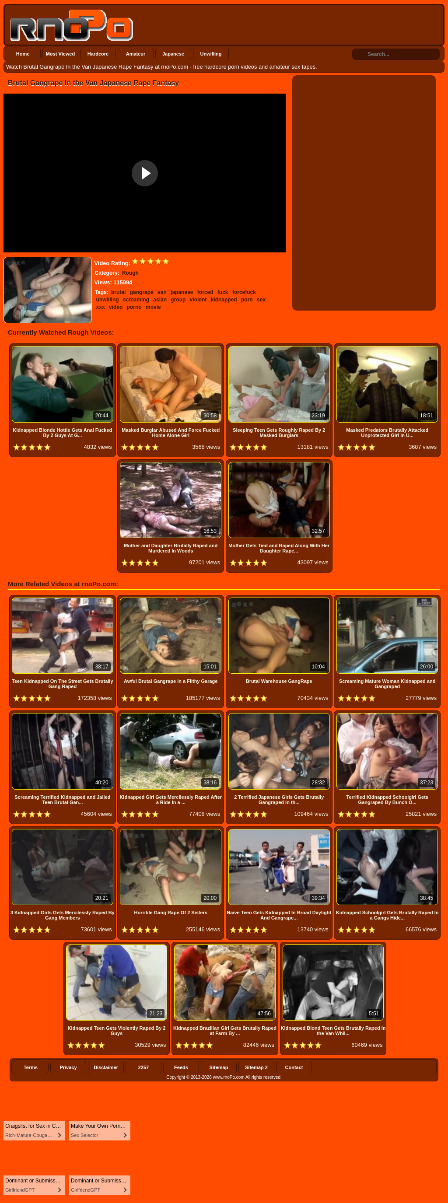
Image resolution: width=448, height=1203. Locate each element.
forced (205, 292)
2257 (143, 1067)
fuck (222, 292)
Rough (130, 273)
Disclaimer (106, 1067)
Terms (31, 1067)
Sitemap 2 (256, 1067)
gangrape (142, 292)
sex (261, 300)
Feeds (181, 1067)
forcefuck (244, 292)
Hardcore (98, 53)
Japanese (173, 53)
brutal (118, 292)
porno (134, 307)
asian (160, 300)
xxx (100, 307)
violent (198, 300)
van (162, 292)
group (178, 300)
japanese (182, 292)
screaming (136, 300)
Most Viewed (60, 53)
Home (23, 53)
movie (153, 307)
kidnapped (224, 300)
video (115, 307)
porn (247, 300)
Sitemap (219, 1067)
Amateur (136, 53)
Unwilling (211, 53)
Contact (294, 1067)
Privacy (68, 1067)
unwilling (107, 300)
